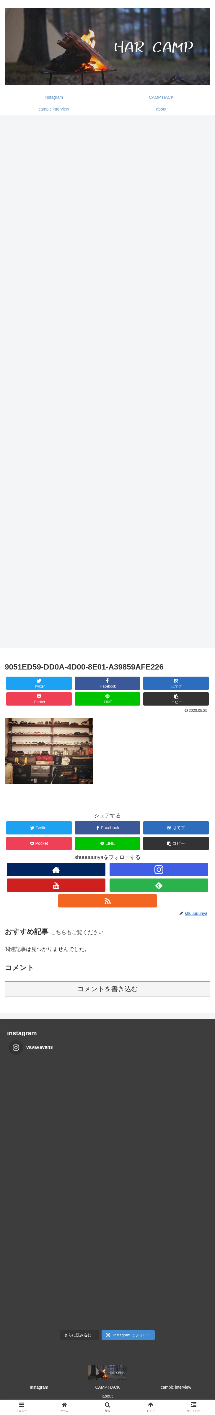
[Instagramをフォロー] (159, 869)
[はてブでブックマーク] (176, 683)
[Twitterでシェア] (39, 683)
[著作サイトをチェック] (56, 869)
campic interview (176, 1387)
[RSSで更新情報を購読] (107, 900)
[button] (176, 699)
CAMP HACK (107, 1387)
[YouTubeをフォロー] (56, 885)
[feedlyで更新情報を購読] (159, 885)
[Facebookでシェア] (108, 683)
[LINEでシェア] (108, 699)
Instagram (39, 1387)
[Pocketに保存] (39, 699)
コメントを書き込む (107, 989)
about (107, 1396)
